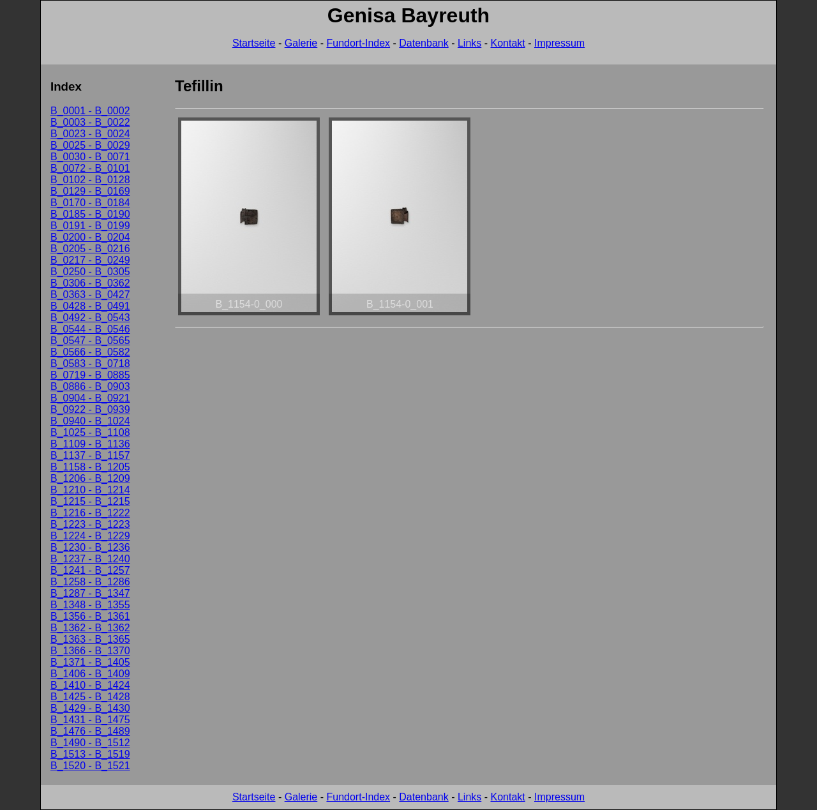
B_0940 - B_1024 (90, 421)
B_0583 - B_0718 (90, 363)
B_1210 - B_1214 (90, 489)
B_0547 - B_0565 (90, 340)
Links (469, 43)
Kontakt (508, 43)
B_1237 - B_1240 (90, 558)
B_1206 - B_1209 (90, 478)
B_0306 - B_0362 (90, 283)
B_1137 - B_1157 (90, 455)
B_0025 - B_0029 (90, 145)
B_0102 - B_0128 (90, 179)
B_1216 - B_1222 (90, 512)
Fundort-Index (358, 43)
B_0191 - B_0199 (90, 225)
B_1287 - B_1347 (90, 593)
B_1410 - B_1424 (90, 685)
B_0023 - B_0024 (90, 133)
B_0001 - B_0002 (90, 110)
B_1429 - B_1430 (90, 708)
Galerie (301, 43)
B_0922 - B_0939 (90, 409)
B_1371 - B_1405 (90, 662)
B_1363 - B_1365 (90, 639)
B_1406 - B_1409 (90, 673)
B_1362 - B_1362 (90, 627)
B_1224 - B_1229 (90, 535)
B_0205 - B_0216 (90, 248)
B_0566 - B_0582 (90, 352)
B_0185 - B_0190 (90, 214)
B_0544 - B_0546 (90, 329)
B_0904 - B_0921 (90, 398)
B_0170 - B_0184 (90, 202)
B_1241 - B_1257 (90, 570)
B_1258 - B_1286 (90, 581)
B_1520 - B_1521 (90, 765)
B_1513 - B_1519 (90, 754)
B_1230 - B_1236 (90, 547)
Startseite (254, 43)
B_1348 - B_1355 (90, 604)
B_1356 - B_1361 (90, 616)
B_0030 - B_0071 (90, 156)
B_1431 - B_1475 (90, 719)
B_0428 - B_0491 (90, 306)
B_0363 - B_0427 (90, 294)
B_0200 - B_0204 (90, 237)
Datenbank (423, 43)
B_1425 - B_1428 (90, 696)
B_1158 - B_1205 (90, 466)
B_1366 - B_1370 (90, 650)
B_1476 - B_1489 (90, 731)
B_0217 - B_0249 (90, 260)
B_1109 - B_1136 (90, 444)
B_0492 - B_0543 (90, 317)
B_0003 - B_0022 (90, 122)
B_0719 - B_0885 (90, 375)
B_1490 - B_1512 (90, 742)
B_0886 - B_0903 (90, 386)
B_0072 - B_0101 (90, 168)
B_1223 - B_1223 (90, 524)
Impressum (559, 43)
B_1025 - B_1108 (90, 432)
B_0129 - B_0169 (90, 191)
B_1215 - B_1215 (90, 501)
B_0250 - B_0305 (90, 271)
